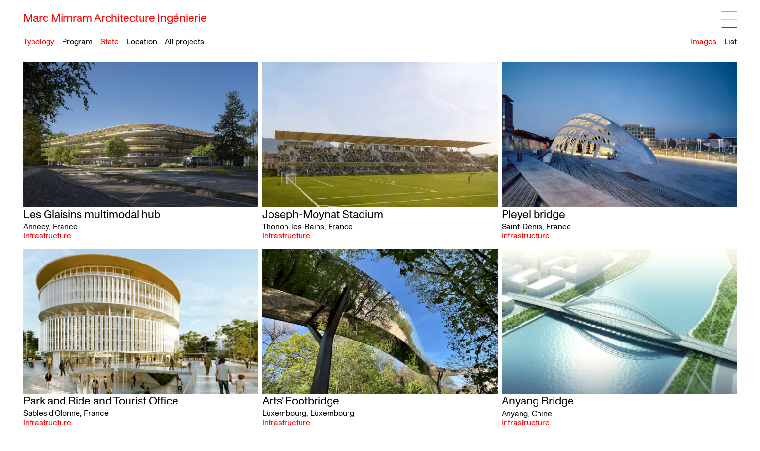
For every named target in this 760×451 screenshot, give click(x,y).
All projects (184, 41)
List (730, 41)
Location (142, 42)
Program (77, 42)
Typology (38, 42)
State (109, 42)
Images (703, 41)
